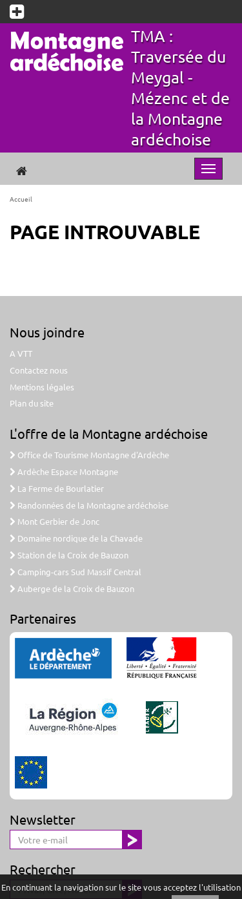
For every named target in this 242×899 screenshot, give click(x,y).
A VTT (21, 353)
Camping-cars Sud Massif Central (75, 571)
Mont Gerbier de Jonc (54, 521)
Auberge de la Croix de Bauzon (72, 588)
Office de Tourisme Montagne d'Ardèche (89, 454)
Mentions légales (42, 386)
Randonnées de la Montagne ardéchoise (89, 505)
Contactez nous (39, 370)
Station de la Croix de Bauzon (69, 554)
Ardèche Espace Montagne (64, 471)
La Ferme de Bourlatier (57, 488)
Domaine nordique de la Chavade (76, 538)
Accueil (21, 199)
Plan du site (32, 402)
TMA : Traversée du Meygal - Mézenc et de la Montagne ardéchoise (180, 87)
